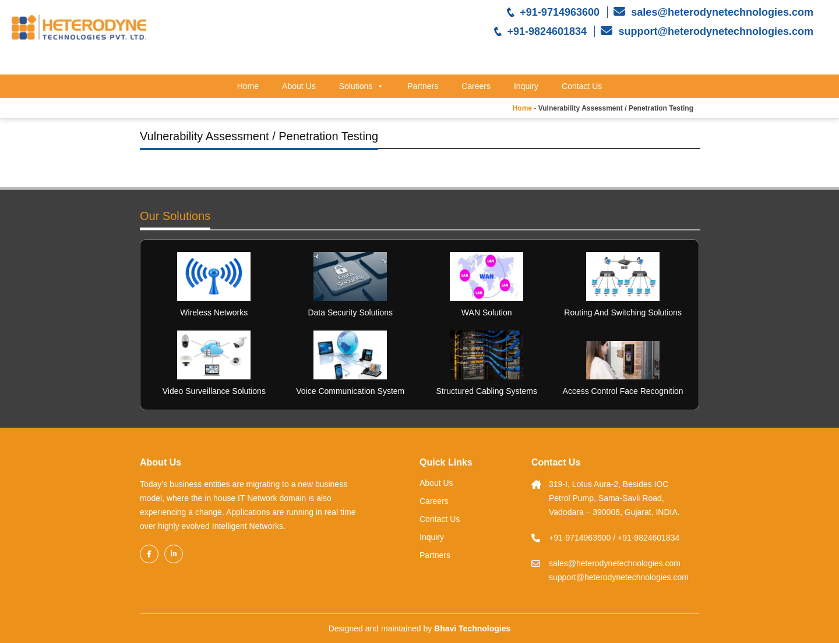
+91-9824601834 (547, 31)
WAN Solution (486, 312)
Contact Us (582, 86)
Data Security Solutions (350, 312)
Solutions (362, 86)
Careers (476, 86)
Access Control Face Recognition (623, 391)
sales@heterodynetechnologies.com (720, 12)
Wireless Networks (214, 312)
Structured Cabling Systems (486, 391)
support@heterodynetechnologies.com (714, 31)
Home (248, 86)
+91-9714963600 (560, 12)
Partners (422, 86)
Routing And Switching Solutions (623, 312)
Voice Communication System (350, 391)
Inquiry (526, 86)
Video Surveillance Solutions (214, 391)
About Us (299, 86)
